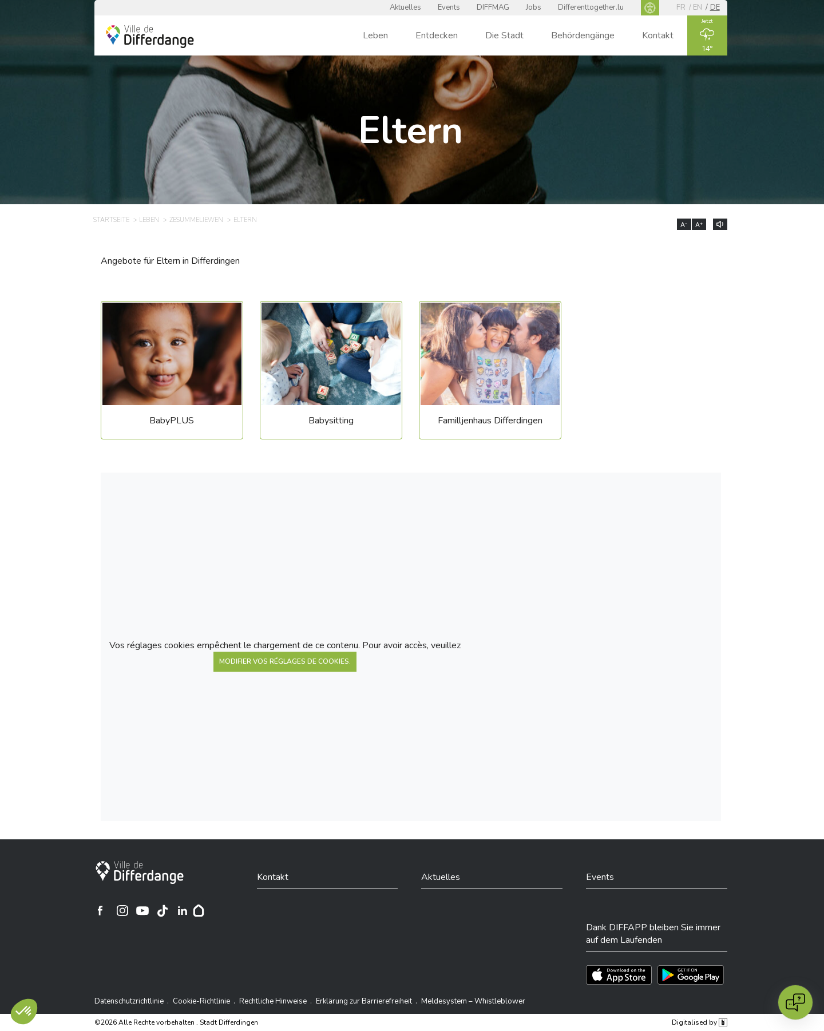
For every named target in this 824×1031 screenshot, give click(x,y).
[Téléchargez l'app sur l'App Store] (619, 975)
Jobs (533, 7)
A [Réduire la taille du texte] (683, 224)
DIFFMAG (493, 7)
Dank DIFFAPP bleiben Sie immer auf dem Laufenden (653, 933)
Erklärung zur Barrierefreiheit (364, 1001)
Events (449, 7)
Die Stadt (504, 35)
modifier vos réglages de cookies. (285, 661)
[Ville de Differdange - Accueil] (150, 36)
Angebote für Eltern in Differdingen (170, 261)
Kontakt (658, 35)
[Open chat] (795, 1002)
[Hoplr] (199, 910)
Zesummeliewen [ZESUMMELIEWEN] (196, 220)
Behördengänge (583, 35)
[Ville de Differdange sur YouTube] (142, 910)
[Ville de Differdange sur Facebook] (100, 910)
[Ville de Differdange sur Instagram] (122, 910)
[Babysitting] (331, 375)
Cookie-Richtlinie (201, 1001)
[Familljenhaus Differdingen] (490, 375)
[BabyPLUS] (171, 375)
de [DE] (715, 7)
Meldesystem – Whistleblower (473, 1001)
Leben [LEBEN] (149, 220)
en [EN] (697, 7)
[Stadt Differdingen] (139, 872)
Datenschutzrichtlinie (129, 1001)
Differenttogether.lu (591, 7)
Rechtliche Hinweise (273, 1001)
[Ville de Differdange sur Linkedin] (183, 910)
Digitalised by (699, 1022)
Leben (375, 35)
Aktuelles (405, 7)
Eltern (410, 130)
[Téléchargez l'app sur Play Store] (690, 975)
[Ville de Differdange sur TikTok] (162, 910)
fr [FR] (681, 7)
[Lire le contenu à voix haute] (720, 224)
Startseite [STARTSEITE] (111, 220)
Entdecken (436, 35)
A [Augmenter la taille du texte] (699, 224)
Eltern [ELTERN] (245, 220)
